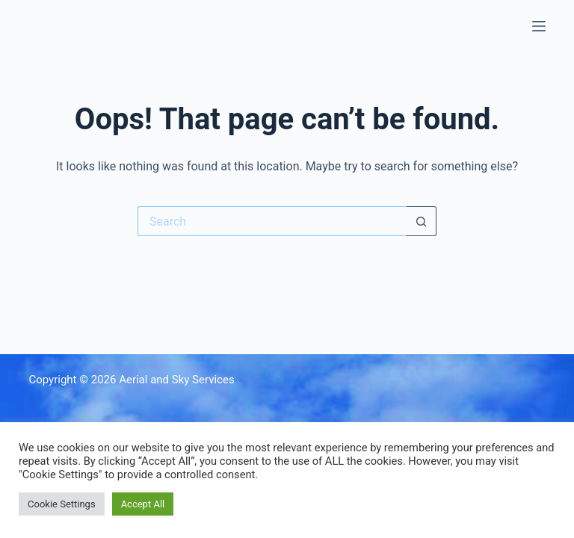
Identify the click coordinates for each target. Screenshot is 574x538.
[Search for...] (272, 221)
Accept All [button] (143, 504)
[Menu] (539, 26)
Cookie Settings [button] (62, 504)
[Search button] (421, 221)
